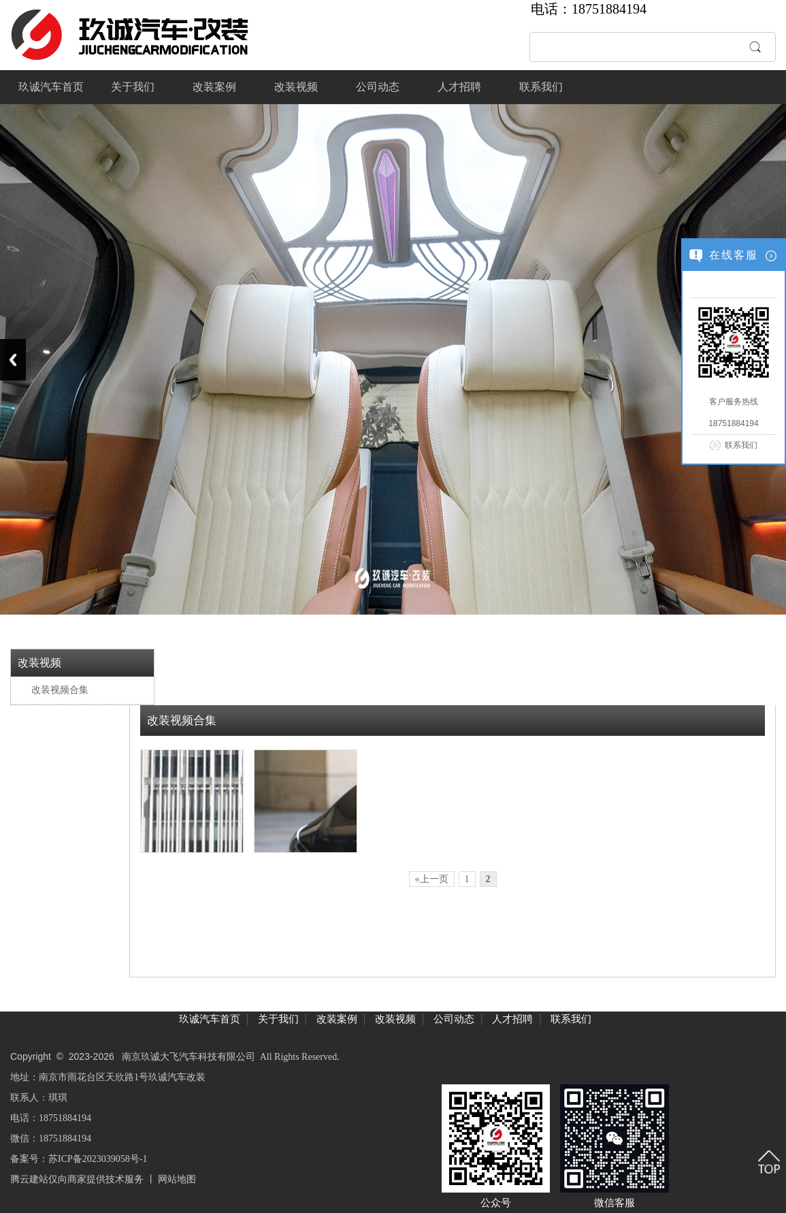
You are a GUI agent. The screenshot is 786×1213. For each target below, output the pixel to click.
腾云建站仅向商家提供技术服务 (77, 1179)
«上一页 (431, 879)
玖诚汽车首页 (51, 87)
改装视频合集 (59, 690)
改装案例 (214, 87)
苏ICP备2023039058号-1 (97, 1159)
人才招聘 (459, 87)
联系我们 (541, 87)
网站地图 (177, 1179)
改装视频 (296, 87)
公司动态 (377, 87)
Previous (13, 360)
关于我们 (132, 87)
